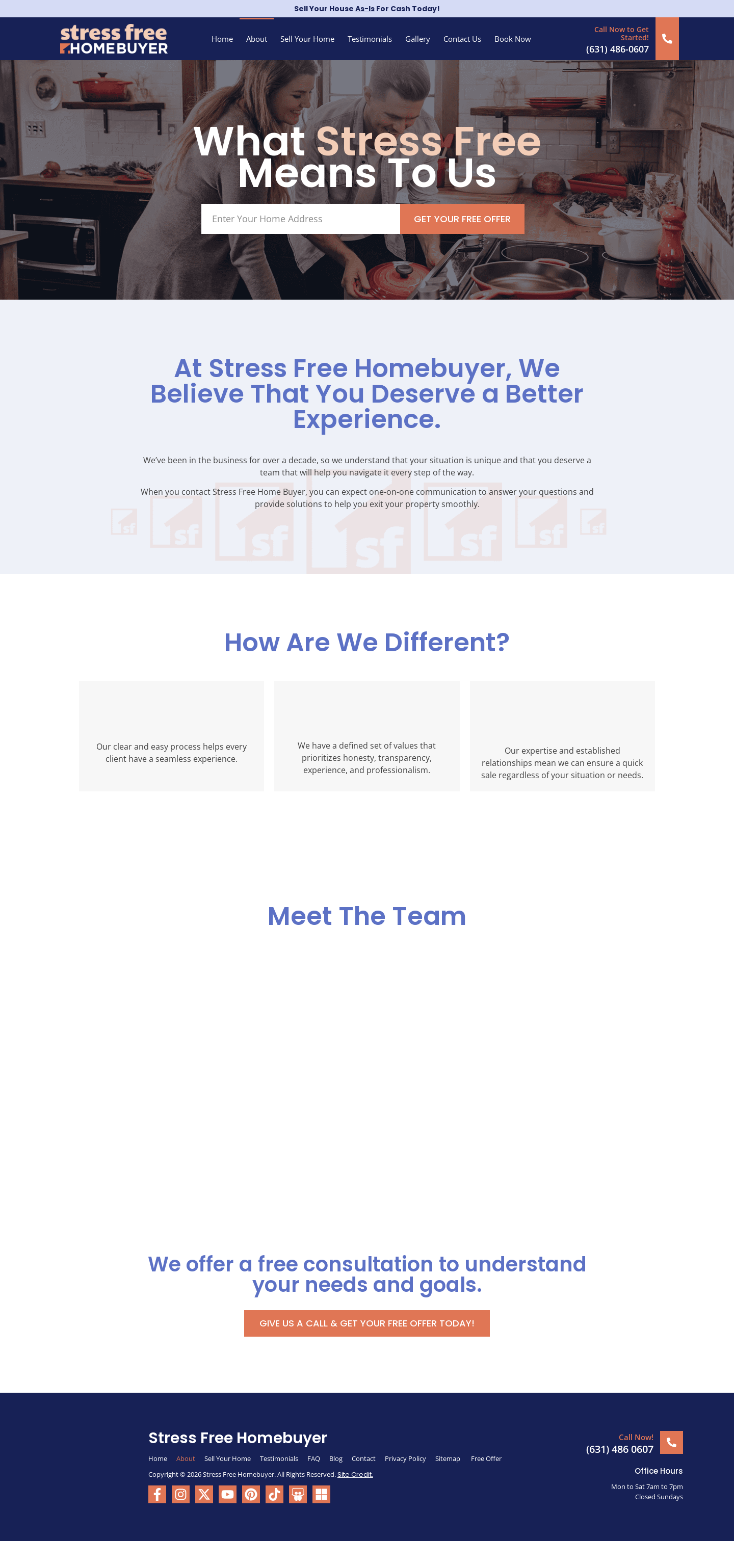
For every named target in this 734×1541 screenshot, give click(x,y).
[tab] (107, 972)
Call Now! (636, 1436)
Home (222, 39)
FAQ (313, 1458)
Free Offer (486, 1458)
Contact (364, 1458)
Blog (336, 1458)
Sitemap (448, 1458)
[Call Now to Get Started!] (667, 38)
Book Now (512, 39)
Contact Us (462, 39)
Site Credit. (355, 1474)
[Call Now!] (671, 1441)
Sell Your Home (307, 39)
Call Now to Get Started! (622, 33)
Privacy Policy (405, 1458)
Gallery (417, 39)
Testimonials (370, 39)
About (256, 39)
